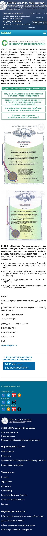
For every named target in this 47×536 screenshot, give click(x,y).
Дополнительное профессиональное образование (23, 460)
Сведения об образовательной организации (20, 440)
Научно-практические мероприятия (16, 530)
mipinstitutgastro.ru (9, 345)
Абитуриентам (7, 451)
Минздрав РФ (8, 405)
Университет (8, 391)
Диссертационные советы (12, 521)
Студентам (6, 456)
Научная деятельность (13, 511)
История (5, 477)
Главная (32, 13)
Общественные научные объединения (18, 525)
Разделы (6, 33)
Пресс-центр (6, 491)
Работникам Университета (12, 500)
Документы (6, 486)
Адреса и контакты (9, 432)
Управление (6, 482)
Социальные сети (10, 386)
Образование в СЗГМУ (13, 447)
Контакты (39, 17)
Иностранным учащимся (12, 465)
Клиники (5, 398)
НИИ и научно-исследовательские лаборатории (22, 516)
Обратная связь (8, 436)
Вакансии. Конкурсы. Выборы (14, 495)
